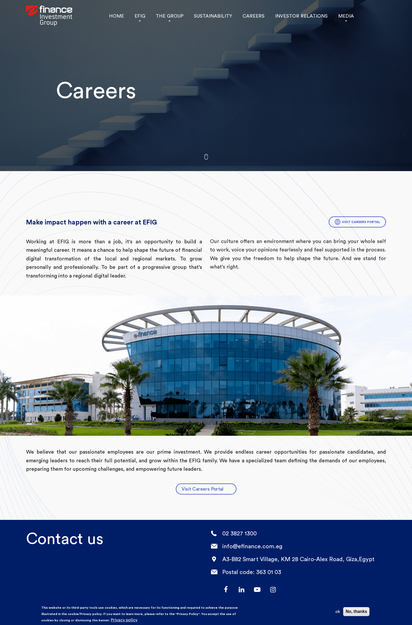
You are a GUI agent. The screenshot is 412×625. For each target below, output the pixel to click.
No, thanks (356, 611)
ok (337, 611)
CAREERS (252, 16)
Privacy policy (124, 619)
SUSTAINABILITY (212, 16)
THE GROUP (169, 16)
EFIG (140, 16)
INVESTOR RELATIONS (297, 16)
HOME (116, 16)
